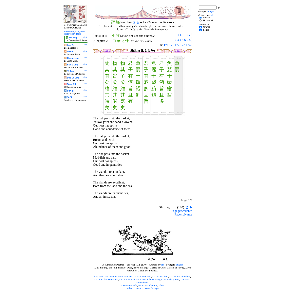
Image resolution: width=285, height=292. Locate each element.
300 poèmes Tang (151, 279)
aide (135, 285)
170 (166, 45)
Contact (139, 288)
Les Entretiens (125, 276)
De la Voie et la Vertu (130, 279)
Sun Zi (70, 91)
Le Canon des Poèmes (105, 276)
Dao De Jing (73, 78)
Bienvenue (126, 285)
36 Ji (69, 97)
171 (171, 45)
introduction (151, 285)
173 (182, 45)
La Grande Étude (142, 276)
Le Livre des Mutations (106, 279)
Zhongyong (73, 58)
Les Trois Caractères (179, 276)
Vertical (206, 17)
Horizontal (208, 20)
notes (141, 285)
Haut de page (152, 288)
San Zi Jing (72, 64)
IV (189, 34)
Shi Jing (73, 37)
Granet (206, 27)
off (162, 264)
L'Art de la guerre (170, 279)
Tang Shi (71, 84)
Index (129, 288)
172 (177, 45)
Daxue (70, 51)
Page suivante (183, 214)
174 (188, 45)
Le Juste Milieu (160, 276)
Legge (206, 30)
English (179, 264)
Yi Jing (70, 71)
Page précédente (181, 211)
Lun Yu (70, 45)
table (161, 285)
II (181, 34)
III (184, 34)
